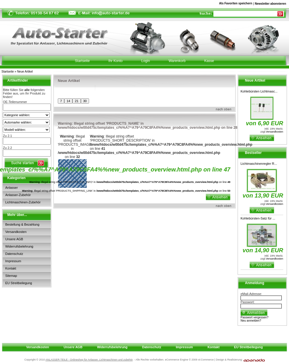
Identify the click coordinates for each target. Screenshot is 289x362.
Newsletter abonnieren (270, 3)
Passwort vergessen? (255, 317)
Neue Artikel (25, 71)
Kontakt (10, 268)
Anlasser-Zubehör (18, 195)
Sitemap (11, 275)
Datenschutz (14, 253)
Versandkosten (16, 232)
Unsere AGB (14, 239)
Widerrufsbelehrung (19, 246)
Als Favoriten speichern (235, 4)
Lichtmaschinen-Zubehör (23, 202)
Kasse (209, 61)
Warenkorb (176, 61)
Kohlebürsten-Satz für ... (258, 218)
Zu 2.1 (7, 136)
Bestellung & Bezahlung (22, 224)
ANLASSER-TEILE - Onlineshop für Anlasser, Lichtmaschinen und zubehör (89, 359)
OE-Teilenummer (15, 102)
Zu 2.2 (7, 148)
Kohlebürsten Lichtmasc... (259, 91)
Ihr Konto (115, 61)
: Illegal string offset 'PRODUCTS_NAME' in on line (147, 125)
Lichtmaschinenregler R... (259, 163)
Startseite (7, 71)
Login (145, 61)
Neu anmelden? (251, 320)
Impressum (13, 261)
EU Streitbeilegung (18, 283)
